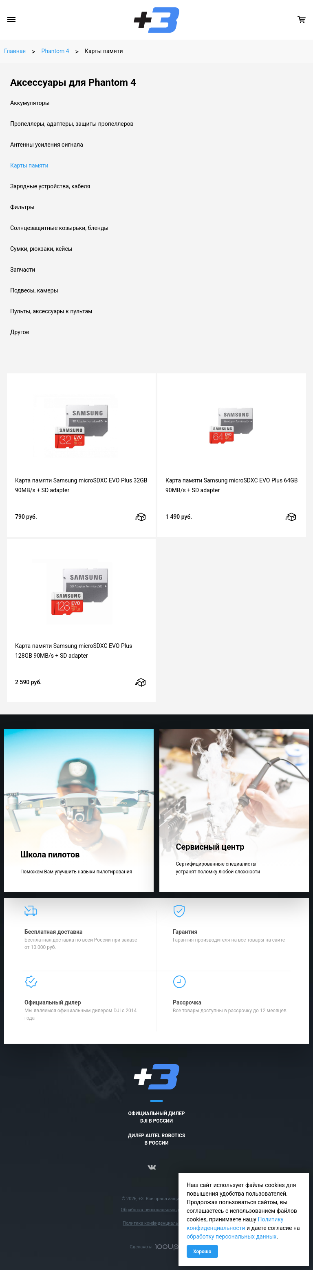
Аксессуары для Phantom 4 (73, 82)
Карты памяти (29, 165)
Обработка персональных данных (156, 1209)
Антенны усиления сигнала (46, 144)
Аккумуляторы (30, 103)
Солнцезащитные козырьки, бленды (59, 228)
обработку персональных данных (232, 1236)
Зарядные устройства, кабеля (50, 186)
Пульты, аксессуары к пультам (51, 311)
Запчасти (22, 269)
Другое (19, 332)
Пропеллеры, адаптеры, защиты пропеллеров (72, 124)
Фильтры (22, 207)
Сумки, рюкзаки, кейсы (41, 249)
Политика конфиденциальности (156, 1223)
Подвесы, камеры (34, 290)
